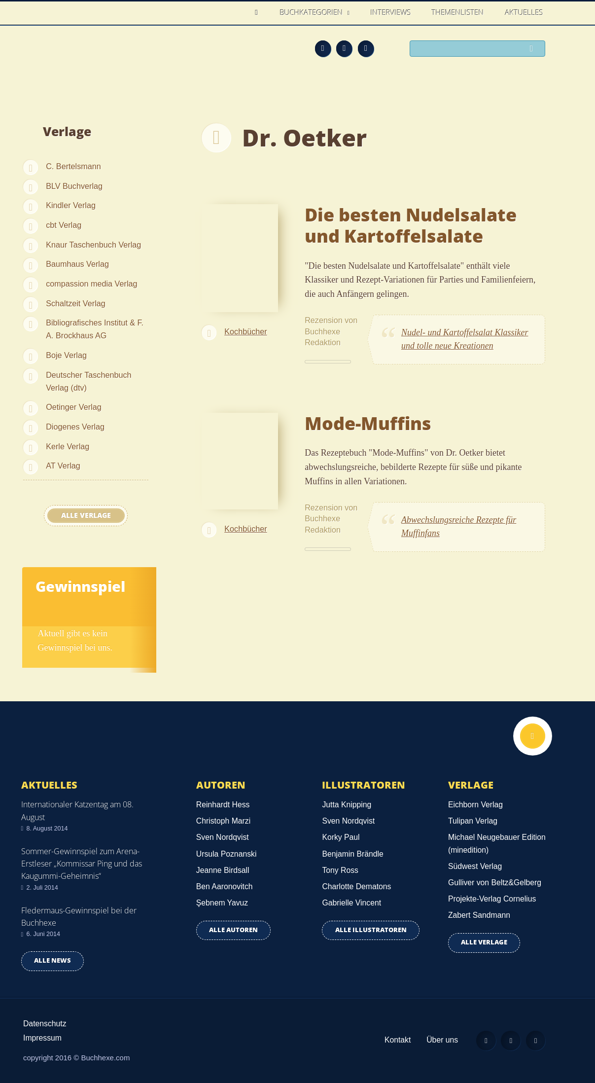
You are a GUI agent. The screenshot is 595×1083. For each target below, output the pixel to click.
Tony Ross (340, 870)
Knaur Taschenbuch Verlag (93, 244)
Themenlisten (458, 12)
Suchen (533, 49)
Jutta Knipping (346, 804)
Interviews (391, 12)
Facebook (344, 48)
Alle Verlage (86, 515)
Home (259, 12)
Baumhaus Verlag (77, 263)
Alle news (52, 960)
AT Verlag (63, 465)
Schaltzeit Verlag (75, 303)
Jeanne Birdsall (222, 870)
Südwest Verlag (475, 866)
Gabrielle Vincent (351, 903)
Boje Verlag (66, 355)
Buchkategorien (312, 12)
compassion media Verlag (91, 283)
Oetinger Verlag (73, 406)
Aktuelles (524, 12)
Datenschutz (45, 1023)
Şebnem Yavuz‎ (222, 903)
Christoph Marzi (223, 821)
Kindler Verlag (71, 205)
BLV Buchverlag (74, 185)
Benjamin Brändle (352, 854)
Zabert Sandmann (479, 915)
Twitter (366, 48)
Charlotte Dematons (356, 886)
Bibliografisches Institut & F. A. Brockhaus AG (94, 329)
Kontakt (397, 1040)
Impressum (42, 1038)
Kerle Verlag (67, 446)
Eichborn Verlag (475, 804)
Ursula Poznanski (226, 854)
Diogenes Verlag (75, 426)
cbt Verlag (63, 224)
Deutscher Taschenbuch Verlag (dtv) (88, 381)
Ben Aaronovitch (224, 886)
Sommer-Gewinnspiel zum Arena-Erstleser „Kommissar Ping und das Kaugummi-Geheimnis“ (81, 863)
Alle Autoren (233, 930)
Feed (323, 48)
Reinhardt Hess (223, 804)
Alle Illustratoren (371, 930)
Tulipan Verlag (472, 821)
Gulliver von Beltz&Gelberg (494, 882)
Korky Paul (340, 837)
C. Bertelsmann (73, 166)
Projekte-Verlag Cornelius (492, 899)
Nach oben (532, 736)
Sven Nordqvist (222, 837)
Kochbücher (245, 331)
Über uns (441, 1040)
